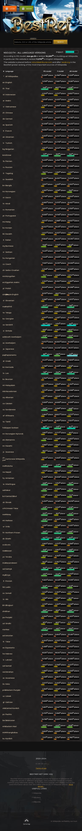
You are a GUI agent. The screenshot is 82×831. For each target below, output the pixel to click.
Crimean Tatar (11, 508)
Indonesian (10, 95)
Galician (9, 702)
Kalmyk (8, 569)
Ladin (7, 587)
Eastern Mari (11, 726)
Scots (7, 545)
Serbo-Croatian (12, 270)
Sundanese (10, 409)
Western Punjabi (12, 690)
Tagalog (9, 173)
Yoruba (8, 557)
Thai (7, 88)
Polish (8, 288)
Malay (8, 222)
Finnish (8, 581)
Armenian (9, 478)
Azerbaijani (10, 343)
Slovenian (9, 300)
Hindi (7, 204)
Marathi (8, 446)
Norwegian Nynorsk (14, 434)
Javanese (9, 452)
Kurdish (8, 738)
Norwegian (10, 191)
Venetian (9, 672)
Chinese (9, 113)
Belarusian (10, 720)
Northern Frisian (12, 533)
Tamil (7, 422)
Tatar (7, 642)
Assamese (9, 678)
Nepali (8, 472)
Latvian (8, 660)
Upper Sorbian (11, 428)
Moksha (9, 466)
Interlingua (10, 484)
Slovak (8, 502)
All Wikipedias (11, 76)
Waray (8, 514)
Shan (7, 611)
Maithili (8, 307)
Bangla (8, 185)
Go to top (26, 821)
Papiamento (10, 355)
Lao (7, 373)
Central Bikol (11, 496)
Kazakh (8, 234)
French (8, 131)
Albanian (9, 397)
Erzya (7, 575)
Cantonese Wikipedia (15, 459)
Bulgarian (9, 149)
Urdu (7, 526)
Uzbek (8, 696)
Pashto (8, 714)
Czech (8, 264)
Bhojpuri (9, 605)
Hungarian (10, 258)
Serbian (8, 252)
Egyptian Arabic (12, 282)
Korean (8, 228)
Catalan (8, 403)
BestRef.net (36, 774)
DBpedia (36, 802)
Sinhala (8, 331)
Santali (8, 666)
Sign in (26, 9)
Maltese (8, 520)
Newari (8, 551)
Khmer (8, 155)
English (8, 82)
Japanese (9, 349)
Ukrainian (9, 137)
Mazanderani (11, 563)
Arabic (8, 101)
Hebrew (8, 654)
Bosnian (9, 379)
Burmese (9, 246)
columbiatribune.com (41, 62)
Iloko (7, 684)
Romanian (10, 210)
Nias (7, 629)
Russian (8, 167)
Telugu (8, 313)
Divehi (8, 539)
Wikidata (36, 797)
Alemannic (10, 440)
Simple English (12, 294)
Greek (8, 361)
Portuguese (10, 216)
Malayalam (10, 385)
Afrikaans (9, 416)
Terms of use (41, 768)
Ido (6, 599)
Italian (8, 240)
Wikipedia (36, 793)
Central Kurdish (12, 708)
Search (60, 42)
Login (10, 9)
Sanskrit (9, 325)
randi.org (66, 62)
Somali (8, 593)
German (9, 119)
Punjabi (8, 617)
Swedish (9, 179)
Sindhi (8, 623)
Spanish (9, 125)
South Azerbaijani (13, 337)
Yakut (7, 490)
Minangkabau (11, 732)
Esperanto (10, 648)
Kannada (9, 367)
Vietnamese (10, 107)
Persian (8, 161)
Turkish (8, 143)
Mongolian (10, 276)
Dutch (8, 197)
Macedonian (11, 391)
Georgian (9, 319)
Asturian (9, 636)
